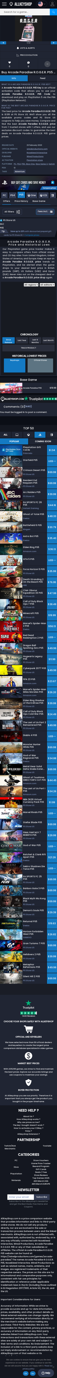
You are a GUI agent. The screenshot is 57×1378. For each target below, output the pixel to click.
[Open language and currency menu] (41, 4)
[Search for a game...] (28, 12)
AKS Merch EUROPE (41, 1183)
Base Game (39, 201)
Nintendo (16, 1180)
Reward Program (41, 1166)
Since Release (8, 341)
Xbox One (30, 164)
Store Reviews (41, 1175)
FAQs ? (28, 1131)
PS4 (19, 164)
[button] (52, 4)
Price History (21, 201)
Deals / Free (41, 1172)
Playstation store (35, 160)
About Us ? (28, 1116)
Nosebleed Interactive (37, 152)
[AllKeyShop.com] (21, 4)
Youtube (47, 1145)
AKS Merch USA (41, 1181)
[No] (53, 1367)
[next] (54, 42)
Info (14, 78)
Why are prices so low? (28, 1122)
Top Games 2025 (40, 1178)
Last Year (22, 340)
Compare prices (31, 235)
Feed (42, 78)
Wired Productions (35, 156)
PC (15, 164)
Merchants (10, 1148)
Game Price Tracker (41, 1163)
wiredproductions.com (37, 149)
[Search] (53, 12)
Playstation (16, 1173)
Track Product (28, 348)
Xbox (16, 1167)
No (33, 1373)
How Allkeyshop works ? (28, 1119)
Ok (25, 1373)
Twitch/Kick (10, 1145)
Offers (6, 201)
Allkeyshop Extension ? (28, 1134)
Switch (52, 164)
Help (46, 1373)
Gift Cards (41, 1169)
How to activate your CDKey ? (28, 1128)
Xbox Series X (42, 164)
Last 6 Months (35, 341)
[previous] (3, 42)
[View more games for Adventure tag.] (20, 172)
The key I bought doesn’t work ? (28, 1125)
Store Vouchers (40, 1160)
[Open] (4, 4)
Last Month (48, 340)
